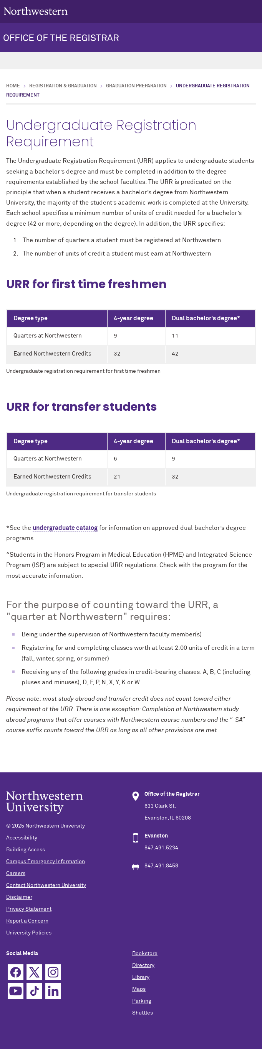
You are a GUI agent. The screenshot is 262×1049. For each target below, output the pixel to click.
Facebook (15, 972)
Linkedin (53, 991)
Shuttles (142, 1013)
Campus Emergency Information (45, 861)
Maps (139, 989)
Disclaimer (19, 897)
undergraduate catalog (65, 528)
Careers (15, 873)
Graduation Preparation (136, 86)
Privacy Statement (28, 909)
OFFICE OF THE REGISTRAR (61, 38)
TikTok (34, 991)
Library (140, 977)
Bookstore (145, 953)
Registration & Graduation (63, 86)
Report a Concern (27, 921)
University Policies (28, 933)
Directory (143, 965)
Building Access (25, 849)
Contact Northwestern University (46, 885)
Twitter (34, 972)
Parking (141, 1001)
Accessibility (21, 838)
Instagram (53, 972)
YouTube (15, 991)
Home (13, 86)
